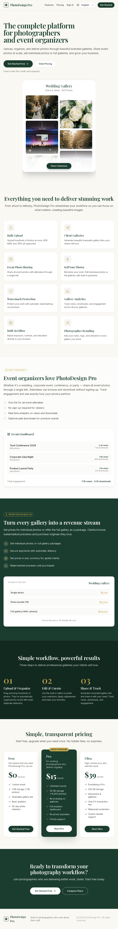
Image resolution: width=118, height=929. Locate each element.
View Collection (59, 166)
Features (49, 5)
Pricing (60, 5)
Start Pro (59, 828)
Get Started (106, 5)
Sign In (70, 5)
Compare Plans (75, 891)
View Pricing (45, 63)
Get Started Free (18, 63)
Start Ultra (97, 829)
